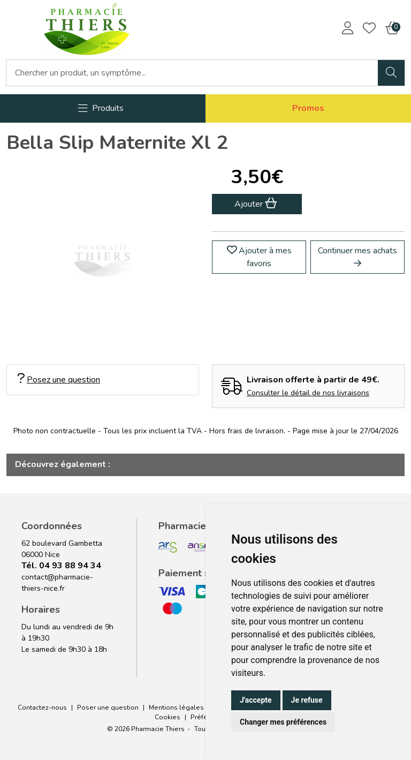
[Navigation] (100, 108)
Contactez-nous (42, 707)
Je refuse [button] (307, 700)
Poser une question (108, 707)
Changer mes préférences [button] (283, 722)
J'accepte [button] (256, 700)
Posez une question (59, 379)
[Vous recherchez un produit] (192, 73)
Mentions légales (176, 707)
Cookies (167, 717)
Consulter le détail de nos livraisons (308, 393)
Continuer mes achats (357, 256)
